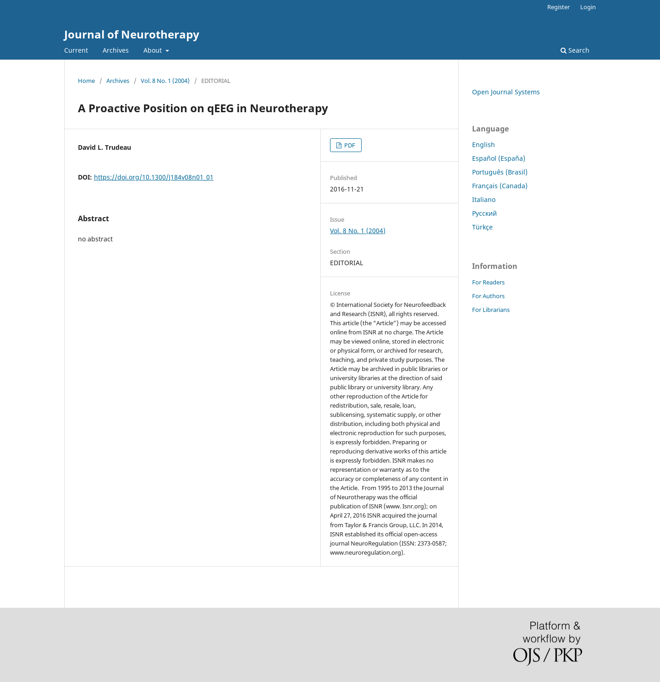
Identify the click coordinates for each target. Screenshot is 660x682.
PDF (349, 145)
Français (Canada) (500, 185)
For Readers (488, 282)
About (153, 50)
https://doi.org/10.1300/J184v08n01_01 (154, 177)
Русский (484, 213)
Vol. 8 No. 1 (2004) (165, 80)
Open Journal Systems (506, 91)
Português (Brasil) (500, 172)
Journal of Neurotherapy (131, 34)
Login (588, 7)
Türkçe (482, 227)
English (483, 144)
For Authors (488, 296)
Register (558, 7)
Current (76, 50)
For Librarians (491, 310)
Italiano (483, 199)
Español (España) (498, 158)
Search (575, 50)
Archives (116, 50)
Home (86, 80)
